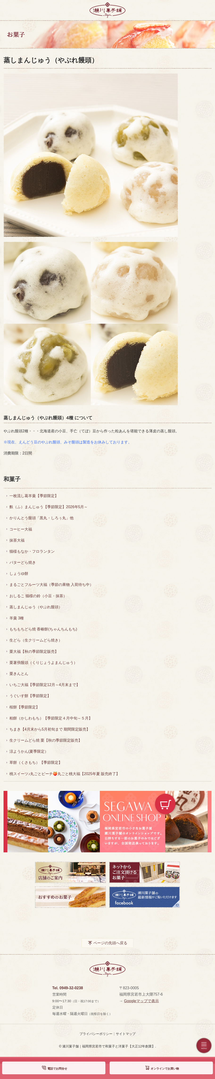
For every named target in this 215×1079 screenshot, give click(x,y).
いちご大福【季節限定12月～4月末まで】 (44, 685)
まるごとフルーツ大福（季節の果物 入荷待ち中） (51, 585)
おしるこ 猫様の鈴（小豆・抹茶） (38, 596)
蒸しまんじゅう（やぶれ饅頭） (35, 607)
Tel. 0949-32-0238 (67, 988)
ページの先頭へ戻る (110, 943)
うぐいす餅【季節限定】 (30, 696)
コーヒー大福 (20, 529)
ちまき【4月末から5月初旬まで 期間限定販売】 (49, 729)
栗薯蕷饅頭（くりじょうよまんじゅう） (43, 663)
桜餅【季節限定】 (24, 707)
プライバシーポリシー (95, 1034)
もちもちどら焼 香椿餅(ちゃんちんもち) (43, 629)
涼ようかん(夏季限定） (28, 751)
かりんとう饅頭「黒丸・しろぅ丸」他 (41, 518)
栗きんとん (18, 674)
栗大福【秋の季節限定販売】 (33, 652)
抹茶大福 (17, 540)
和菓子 (12, 479)
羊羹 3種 (16, 618)
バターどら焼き (22, 562)
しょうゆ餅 (18, 574)
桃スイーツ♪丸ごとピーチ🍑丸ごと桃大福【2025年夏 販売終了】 (64, 774)
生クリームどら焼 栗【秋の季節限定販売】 (45, 740)
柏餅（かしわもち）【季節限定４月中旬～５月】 (50, 718)
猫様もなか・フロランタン (32, 551)
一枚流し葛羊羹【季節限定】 (33, 496)
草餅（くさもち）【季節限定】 (35, 762)
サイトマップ (126, 1034)
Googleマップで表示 (141, 1001)
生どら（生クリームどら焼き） (35, 640)
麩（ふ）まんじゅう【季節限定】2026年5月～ (48, 507)
